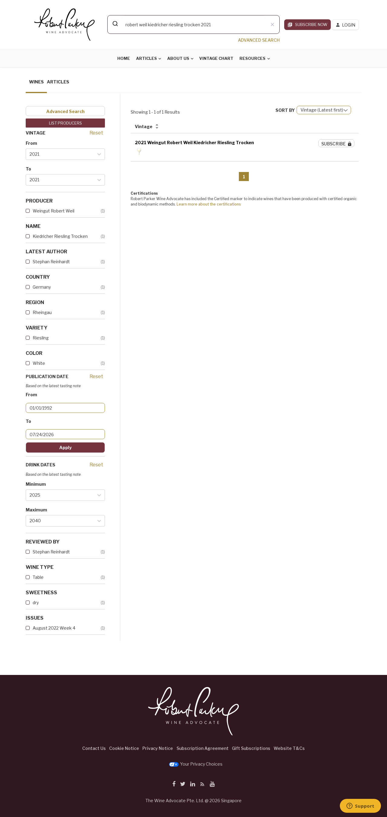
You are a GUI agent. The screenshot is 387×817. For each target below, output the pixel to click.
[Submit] (115, 23)
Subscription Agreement (203, 748)
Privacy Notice (157, 748)
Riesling (41, 337)
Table (38, 577)
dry (36, 602)
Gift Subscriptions (251, 748)
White (39, 363)
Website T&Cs (289, 748)
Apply (65, 447)
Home (123, 58)
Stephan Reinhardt (51, 261)
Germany (42, 287)
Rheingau (42, 312)
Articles (146, 58)
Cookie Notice (124, 748)
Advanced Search (65, 111)
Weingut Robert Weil (53, 210)
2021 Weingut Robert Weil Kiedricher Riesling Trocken (194, 142)
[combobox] (193, 24)
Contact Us (94, 748)
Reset (96, 133)
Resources (252, 58)
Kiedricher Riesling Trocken (60, 236)
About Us (178, 58)
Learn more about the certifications (209, 204)
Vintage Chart (216, 58)
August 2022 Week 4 (54, 628)
